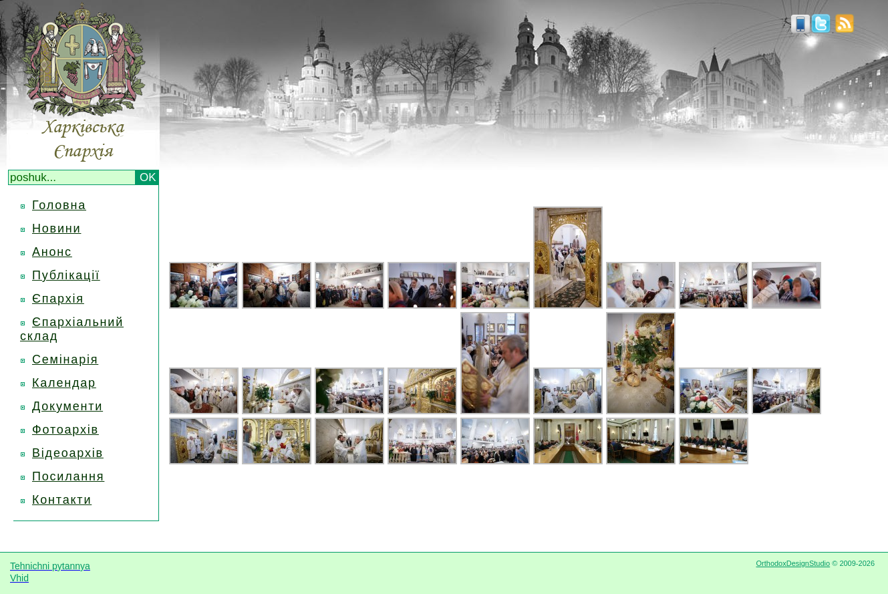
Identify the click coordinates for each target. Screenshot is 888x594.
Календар (64, 383)
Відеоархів (68, 453)
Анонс (52, 252)
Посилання (68, 476)
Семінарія (65, 359)
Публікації (66, 275)
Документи (67, 406)
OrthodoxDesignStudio (793, 563)
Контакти (62, 499)
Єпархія (58, 298)
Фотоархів (65, 429)
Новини (56, 228)
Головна (59, 205)
